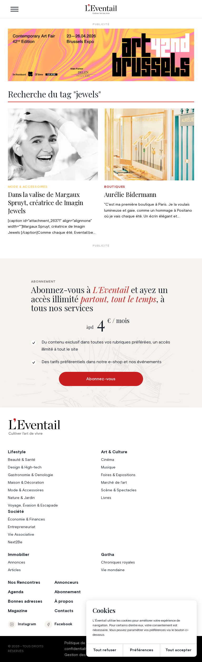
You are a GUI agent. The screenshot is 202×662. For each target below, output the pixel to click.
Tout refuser (104, 650)
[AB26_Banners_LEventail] (101, 55)
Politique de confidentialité (76, 646)
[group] (53, 171)
